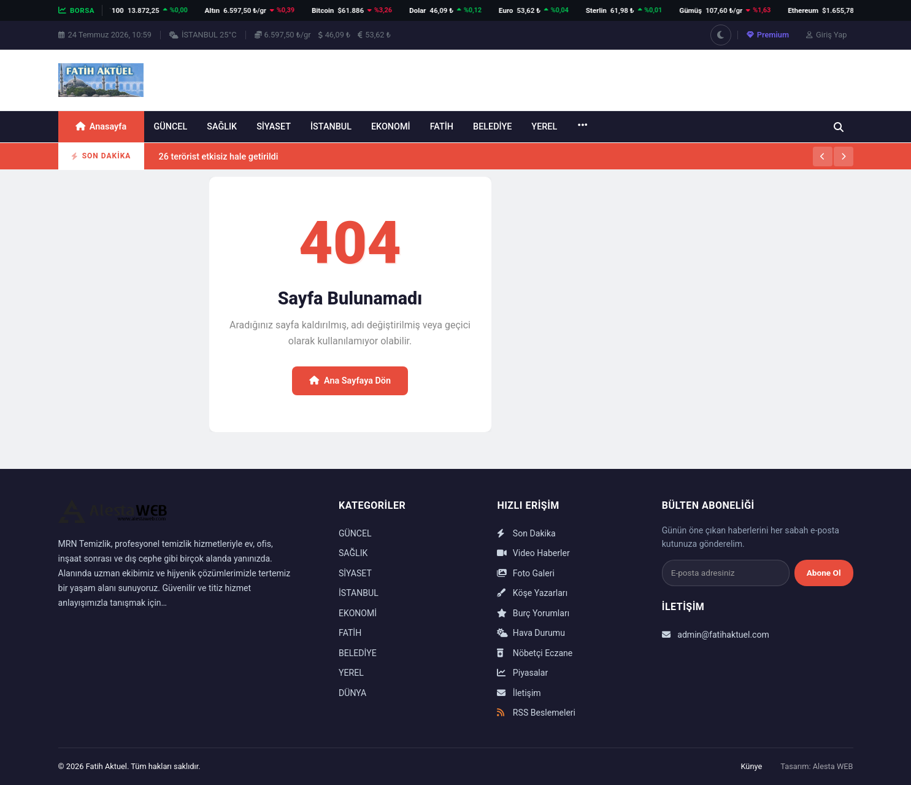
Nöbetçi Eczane (534, 653)
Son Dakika (526, 533)
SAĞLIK (222, 127)
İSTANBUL (331, 127)
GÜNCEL (171, 127)
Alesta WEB (833, 766)
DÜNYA (352, 693)
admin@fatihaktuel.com (715, 635)
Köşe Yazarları (532, 593)
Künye (751, 766)
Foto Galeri (525, 573)
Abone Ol (824, 573)
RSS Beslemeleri (536, 712)
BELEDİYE (492, 127)
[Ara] (838, 127)
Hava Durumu (531, 633)
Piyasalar (522, 673)
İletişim (518, 693)
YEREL (544, 127)
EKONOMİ (390, 127)
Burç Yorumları (533, 613)
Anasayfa (100, 127)
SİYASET (273, 127)
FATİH (441, 127)
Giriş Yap (826, 34)
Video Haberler (533, 553)
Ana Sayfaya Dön (350, 381)
